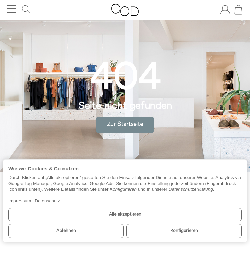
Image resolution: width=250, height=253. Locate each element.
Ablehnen (66, 231)
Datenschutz (47, 200)
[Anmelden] (225, 10)
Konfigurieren (184, 231)
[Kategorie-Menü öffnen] (11, 9)
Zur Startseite (125, 125)
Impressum (19, 200)
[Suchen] (26, 9)
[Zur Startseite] (125, 10)
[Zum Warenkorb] (238, 10)
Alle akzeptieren (125, 214)
